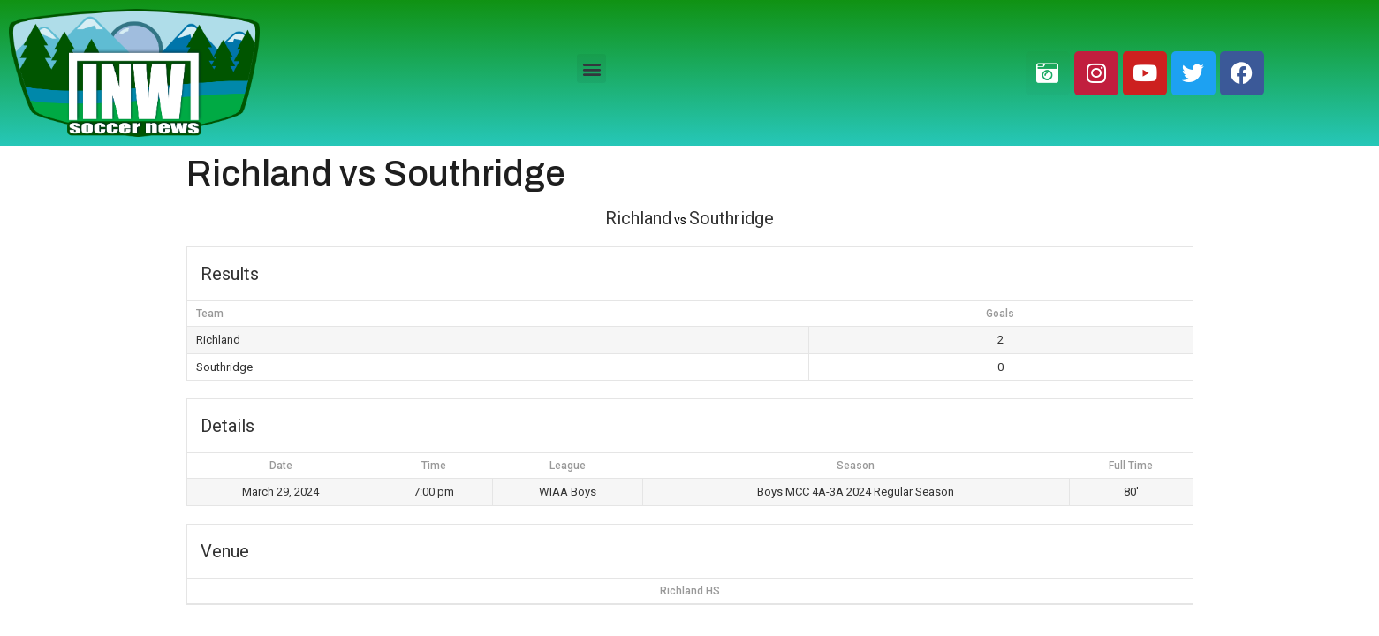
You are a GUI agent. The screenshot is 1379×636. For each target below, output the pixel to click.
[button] (591, 68)
